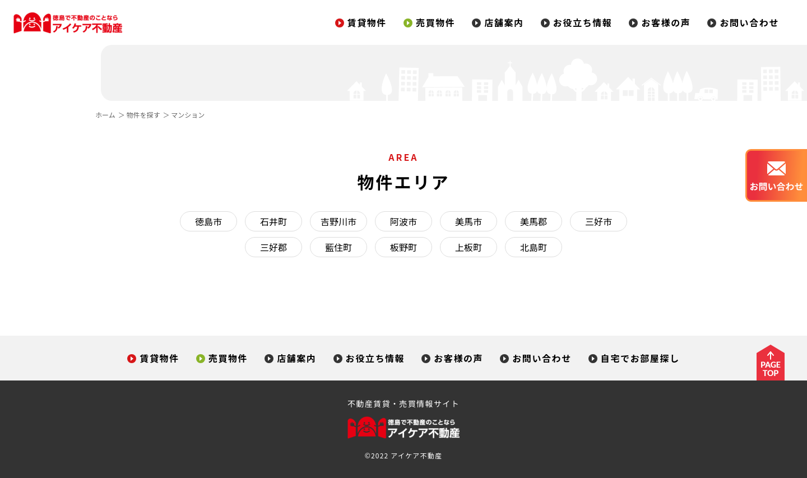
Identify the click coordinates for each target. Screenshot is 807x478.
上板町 (468, 247)
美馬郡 (533, 221)
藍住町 (338, 247)
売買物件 (429, 22)
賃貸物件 (361, 22)
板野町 (403, 247)
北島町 (533, 247)
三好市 (598, 221)
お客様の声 (659, 22)
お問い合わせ (743, 22)
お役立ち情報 (577, 22)
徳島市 (208, 221)
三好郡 (273, 247)
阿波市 (403, 221)
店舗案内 (497, 22)
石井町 (273, 221)
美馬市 (468, 221)
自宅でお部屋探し (634, 358)
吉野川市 (338, 221)
